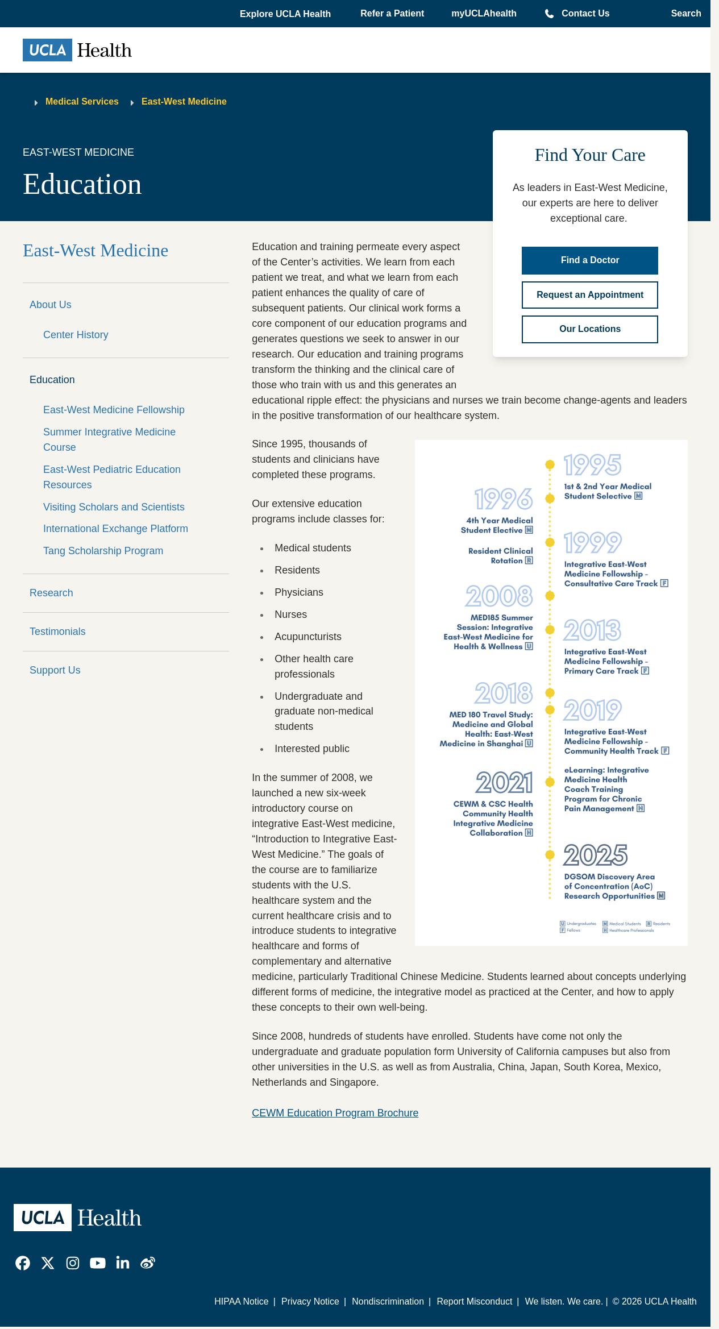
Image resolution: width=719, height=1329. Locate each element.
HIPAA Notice (241, 1301)
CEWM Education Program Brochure (335, 1113)
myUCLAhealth (484, 13)
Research (51, 593)
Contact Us (585, 13)
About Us (51, 304)
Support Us (55, 670)
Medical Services (82, 101)
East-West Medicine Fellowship (114, 410)
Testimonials (58, 631)
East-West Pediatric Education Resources (112, 477)
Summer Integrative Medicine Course (109, 439)
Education (52, 379)
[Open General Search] (682, 14)
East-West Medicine (184, 101)
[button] (286, 14)
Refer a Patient (392, 13)
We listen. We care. (564, 1301)
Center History (76, 334)
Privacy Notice (310, 1301)
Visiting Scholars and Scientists (114, 507)
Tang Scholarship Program (103, 550)
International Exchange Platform (115, 528)
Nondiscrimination (388, 1301)
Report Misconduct (474, 1301)
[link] (23, 1263)
